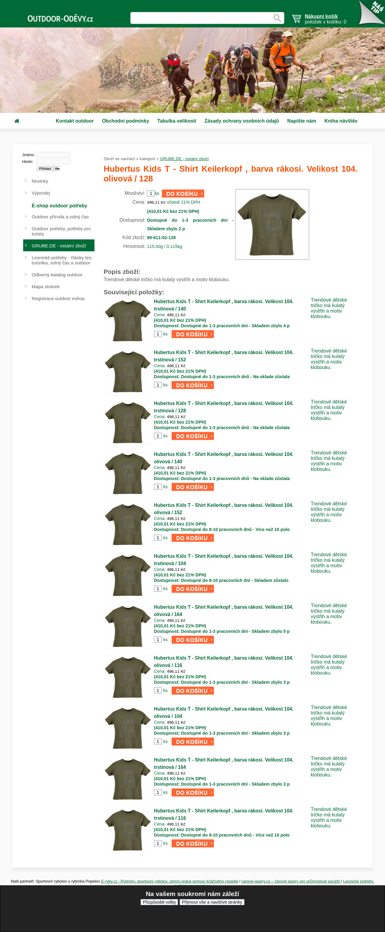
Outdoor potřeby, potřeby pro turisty (61, 231)
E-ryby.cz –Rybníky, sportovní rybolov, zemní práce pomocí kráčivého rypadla (169, 881)
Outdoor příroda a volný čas (60, 216)
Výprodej (41, 192)
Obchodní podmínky (125, 121)
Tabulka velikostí (176, 121)
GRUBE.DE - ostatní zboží (184, 158)
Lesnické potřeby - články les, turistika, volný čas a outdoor (62, 260)
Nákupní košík (321, 16)
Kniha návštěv (340, 121)
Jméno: (28, 154)
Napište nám (301, 121)
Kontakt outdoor (75, 121)
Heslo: (27, 161)
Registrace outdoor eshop (58, 298)
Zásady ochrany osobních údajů (242, 121)
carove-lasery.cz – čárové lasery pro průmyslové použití (291, 881)
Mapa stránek (46, 286)
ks (165, 334)
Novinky (40, 181)
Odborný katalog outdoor (57, 274)
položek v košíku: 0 (325, 19)
